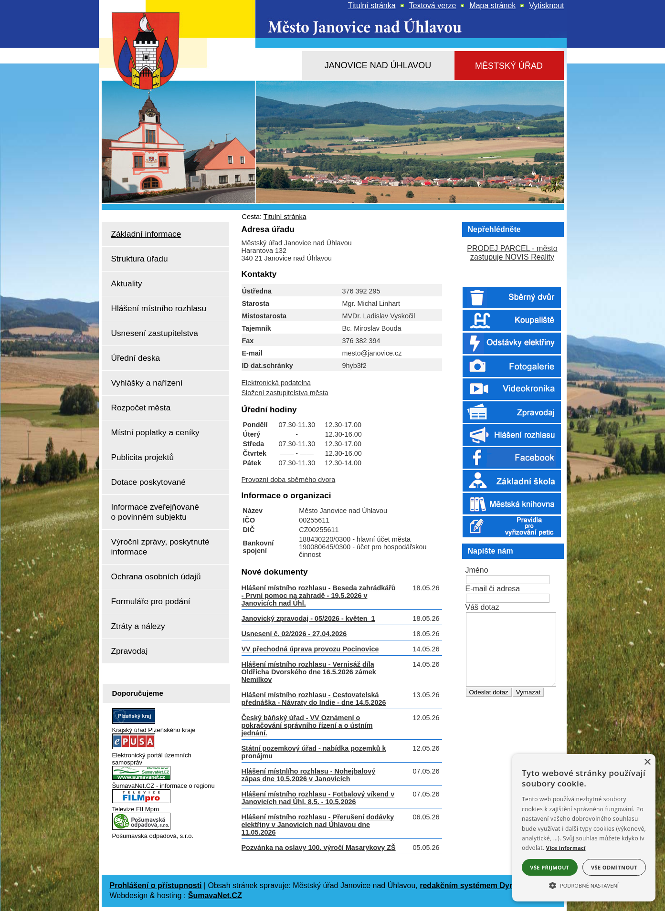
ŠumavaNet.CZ (215, 895)
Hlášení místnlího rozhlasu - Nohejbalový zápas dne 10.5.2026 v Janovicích (309, 775)
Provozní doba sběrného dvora (289, 479)
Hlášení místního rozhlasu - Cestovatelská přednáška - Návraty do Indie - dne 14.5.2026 (314, 698)
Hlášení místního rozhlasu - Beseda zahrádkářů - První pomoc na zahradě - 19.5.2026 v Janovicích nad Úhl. (319, 595)
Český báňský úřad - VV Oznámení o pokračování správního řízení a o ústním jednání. (307, 725)
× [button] (647, 762)
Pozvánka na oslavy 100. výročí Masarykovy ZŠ (319, 847)
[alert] (583, 827)
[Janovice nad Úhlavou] (378, 65)
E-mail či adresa (492, 589)
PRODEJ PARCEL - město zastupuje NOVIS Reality (512, 252)
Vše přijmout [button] (549, 867)
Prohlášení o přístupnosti (156, 885)
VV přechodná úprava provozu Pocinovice (310, 649)
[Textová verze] (432, 5)
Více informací (566, 847)
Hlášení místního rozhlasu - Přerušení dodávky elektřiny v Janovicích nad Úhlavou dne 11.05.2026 (318, 824)
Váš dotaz (482, 607)
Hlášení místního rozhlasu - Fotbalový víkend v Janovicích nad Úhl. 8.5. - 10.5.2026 (318, 798)
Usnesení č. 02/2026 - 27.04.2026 (294, 634)
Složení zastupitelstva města (285, 393)
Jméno (476, 570)
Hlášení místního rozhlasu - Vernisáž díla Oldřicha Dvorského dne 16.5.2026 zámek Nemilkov (309, 671)
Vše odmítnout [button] (614, 867)
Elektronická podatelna (276, 383)
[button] (584, 884)
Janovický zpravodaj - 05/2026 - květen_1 (308, 618)
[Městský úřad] (509, 66)
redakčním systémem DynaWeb (477, 885)
